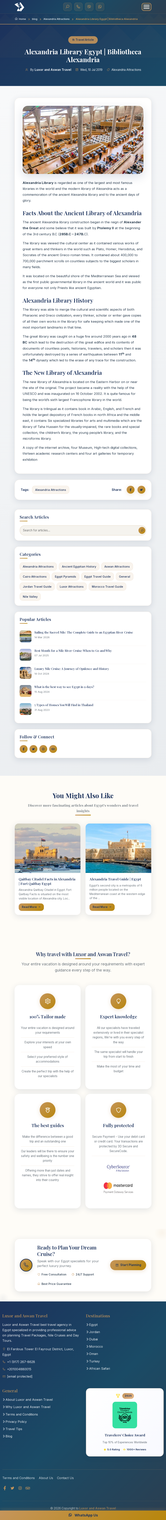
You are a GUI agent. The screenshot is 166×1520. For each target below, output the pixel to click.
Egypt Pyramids (65, 576)
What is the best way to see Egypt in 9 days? (64, 687)
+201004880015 (19, 1372)
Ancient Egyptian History (79, 566)
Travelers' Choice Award (125, 1438)
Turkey (93, 1365)
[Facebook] (4, 1493)
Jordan (93, 1335)
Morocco (94, 1350)
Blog (7, 1440)
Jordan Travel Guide (37, 586)
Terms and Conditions (20, 1418)
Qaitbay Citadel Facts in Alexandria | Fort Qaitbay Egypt (47, 881)
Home (20, 19)
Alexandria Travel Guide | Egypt (115, 879)
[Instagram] (20, 1493)
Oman (92, 1357)
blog (34, 19)
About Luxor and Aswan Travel (27, 1403)
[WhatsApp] (100, 7)
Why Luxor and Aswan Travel (26, 1410)
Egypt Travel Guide (97, 576)
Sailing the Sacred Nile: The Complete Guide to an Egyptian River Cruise (83, 632)
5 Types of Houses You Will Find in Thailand (63, 705)
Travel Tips (12, 1432)
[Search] (67, 7)
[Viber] (89, 7)
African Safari (98, 1372)
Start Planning (124, 1267)
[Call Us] (78, 7)
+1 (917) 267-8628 (21, 1365)
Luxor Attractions (72, 586)
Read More (31, 907)
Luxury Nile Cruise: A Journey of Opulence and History (71, 669)
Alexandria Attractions (56, 19)
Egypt (92, 1328)
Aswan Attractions (117, 566)
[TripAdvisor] (27, 1493)
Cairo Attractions (35, 576)
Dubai (92, 1343)
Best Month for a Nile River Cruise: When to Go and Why (73, 651)
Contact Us (65, 1483)
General (124, 576)
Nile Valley (30, 596)
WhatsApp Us (83, 1515)
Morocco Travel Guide (107, 586)
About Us (46, 1483)
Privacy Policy (14, 1425)
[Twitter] (12, 1493)
